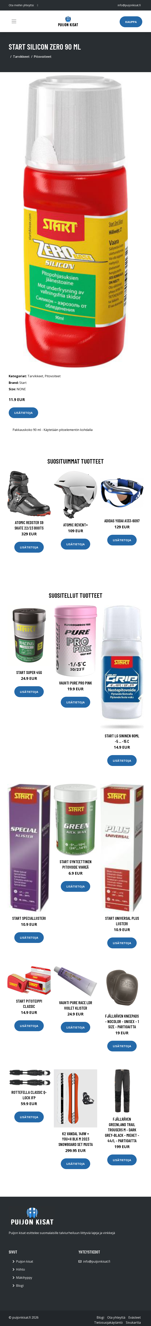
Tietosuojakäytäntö (108, 1322)
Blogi (20, 1285)
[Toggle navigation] (14, 21)
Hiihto (20, 1269)
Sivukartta (133, 1322)
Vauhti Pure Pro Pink (75, 682)
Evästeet (134, 1317)
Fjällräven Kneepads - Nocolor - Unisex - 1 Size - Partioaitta (122, 1021)
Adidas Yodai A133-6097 (122, 520)
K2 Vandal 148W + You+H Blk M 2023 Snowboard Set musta (75, 1139)
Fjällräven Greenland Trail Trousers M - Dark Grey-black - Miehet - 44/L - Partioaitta (122, 1130)
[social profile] (38, 5)
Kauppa (131, 22)
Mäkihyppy (24, 1277)
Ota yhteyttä (116, 1317)
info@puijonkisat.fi (129, 5)
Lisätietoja (23, 413)
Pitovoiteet (42, 56)
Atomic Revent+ (75, 524)
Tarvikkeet (21, 56)
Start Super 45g (29, 672)
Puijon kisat (24, 1261)
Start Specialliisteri (29, 918)
